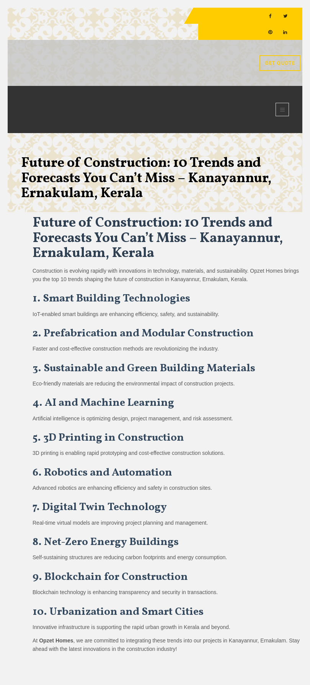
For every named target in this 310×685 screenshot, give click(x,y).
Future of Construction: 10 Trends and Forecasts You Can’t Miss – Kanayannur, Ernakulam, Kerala (146, 178)
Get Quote (280, 63)
